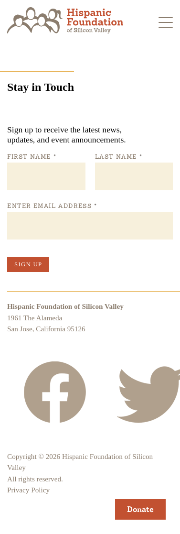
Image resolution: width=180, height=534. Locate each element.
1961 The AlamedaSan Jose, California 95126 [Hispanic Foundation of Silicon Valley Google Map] (46, 323)
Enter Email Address (51, 206)
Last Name (118, 156)
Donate (140, 509)
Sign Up (28, 264)
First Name (31, 156)
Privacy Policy (28, 490)
